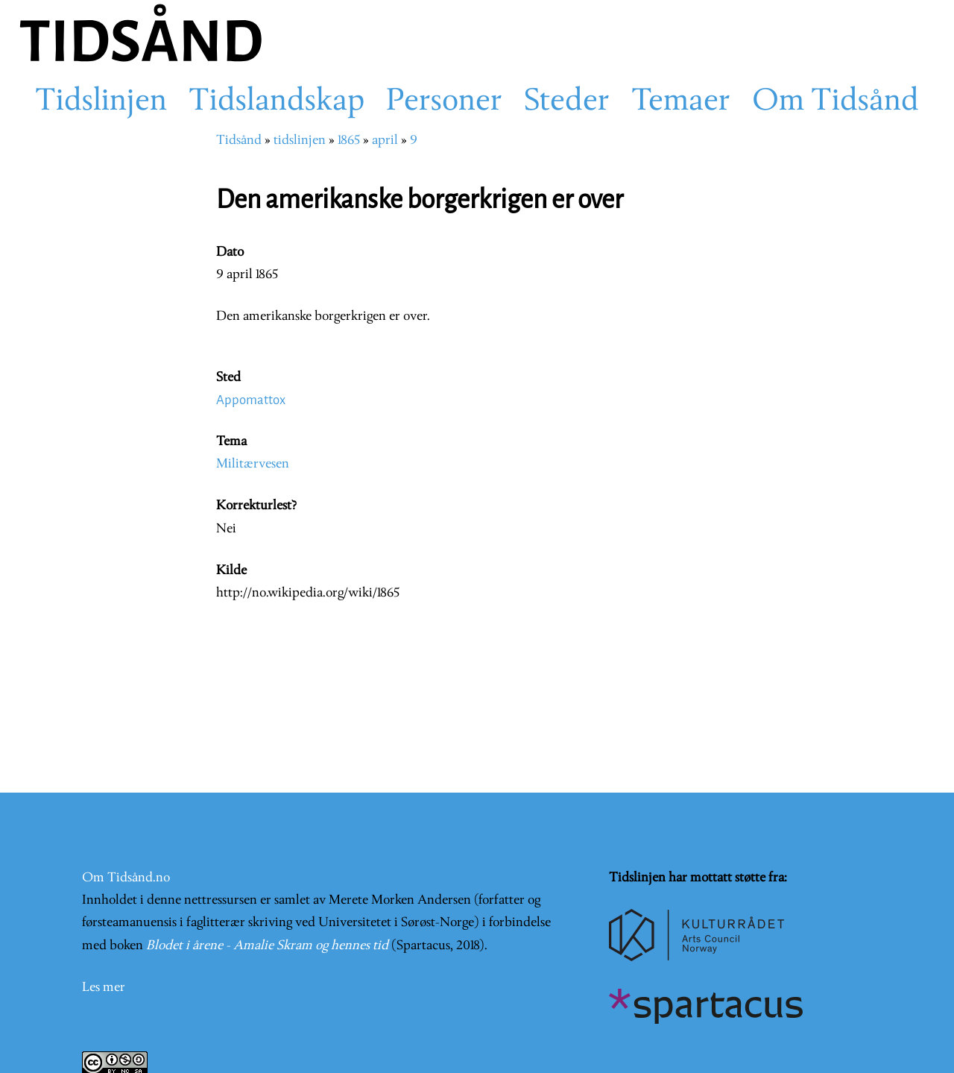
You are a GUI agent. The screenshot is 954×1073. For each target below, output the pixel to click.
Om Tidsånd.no (126, 878)
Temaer (680, 102)
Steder (567, 102)
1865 (349, 140)
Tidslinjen (101, 102)
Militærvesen (252, 464)
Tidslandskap (276, 102)
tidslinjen (300, 140)
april (385, 140)
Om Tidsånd (835, 102)
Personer (444, 102)
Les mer (103, 988)
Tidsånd (239, 140)
